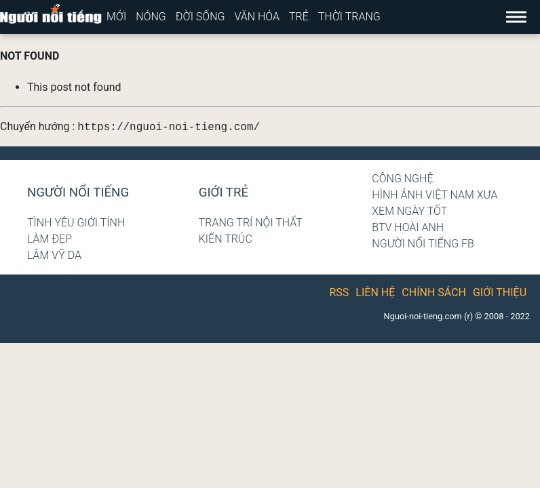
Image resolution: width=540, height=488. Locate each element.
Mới (116, 16)
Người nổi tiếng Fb (423, 243)
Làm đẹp (49, 238)
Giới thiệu (499, 292)
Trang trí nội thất (251, 222)
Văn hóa (256, 16)
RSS (339, 292)
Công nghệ (402, 178)
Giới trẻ (223, 192)
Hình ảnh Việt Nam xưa (434, 194)
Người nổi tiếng (78, 192)
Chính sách (434, 292)
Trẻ (299, 16)
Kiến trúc (225, 238)
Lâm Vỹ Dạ (54, 255)
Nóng (151, 16)
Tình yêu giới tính (76, 222)
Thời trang (349, 16)
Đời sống (200, 16)
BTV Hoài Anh (408, 227)
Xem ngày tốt (409, 211)
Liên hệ (375, 292)
